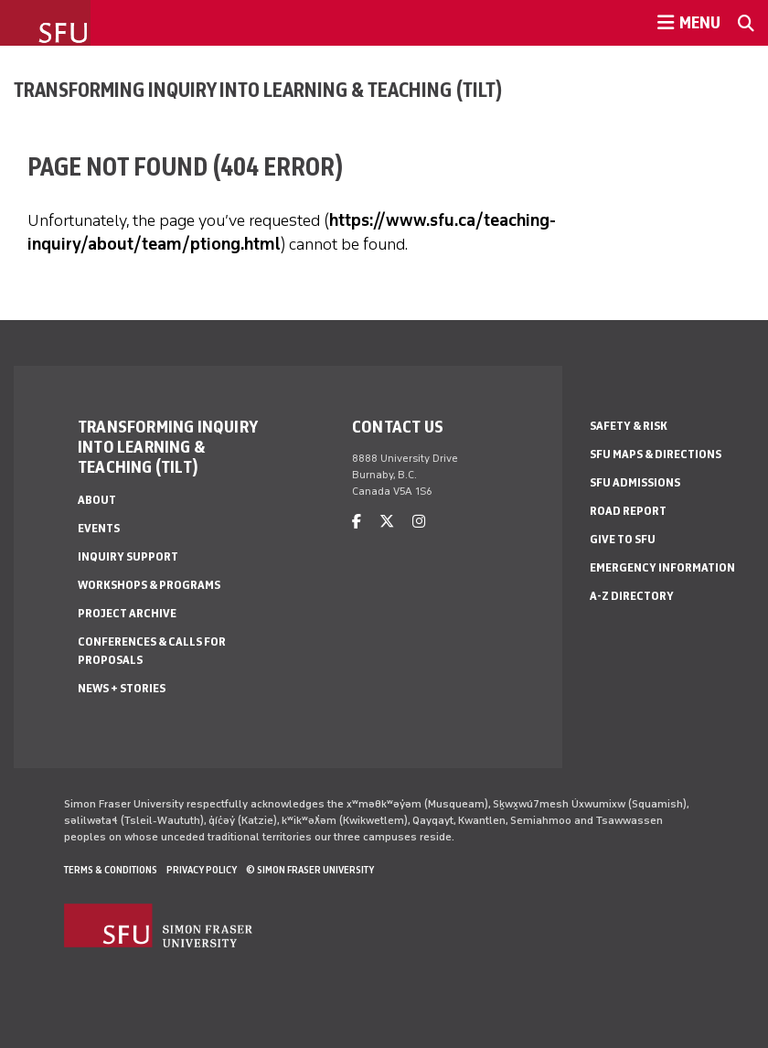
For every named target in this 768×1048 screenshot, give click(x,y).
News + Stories (121, 688)
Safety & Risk (628, 425)
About (97, 500)
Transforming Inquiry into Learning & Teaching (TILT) (258, 89)
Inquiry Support (128, 556)
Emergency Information (662, 567)
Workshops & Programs (149, 585)
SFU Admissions (635, 482)
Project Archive (127, 613)
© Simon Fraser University (310, 869)
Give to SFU (623, 539)
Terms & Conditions (110, 869)
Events (99, 528)
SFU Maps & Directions (655, 454)
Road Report (628, 511)
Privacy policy (201, 869)
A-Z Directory (632, 596)
